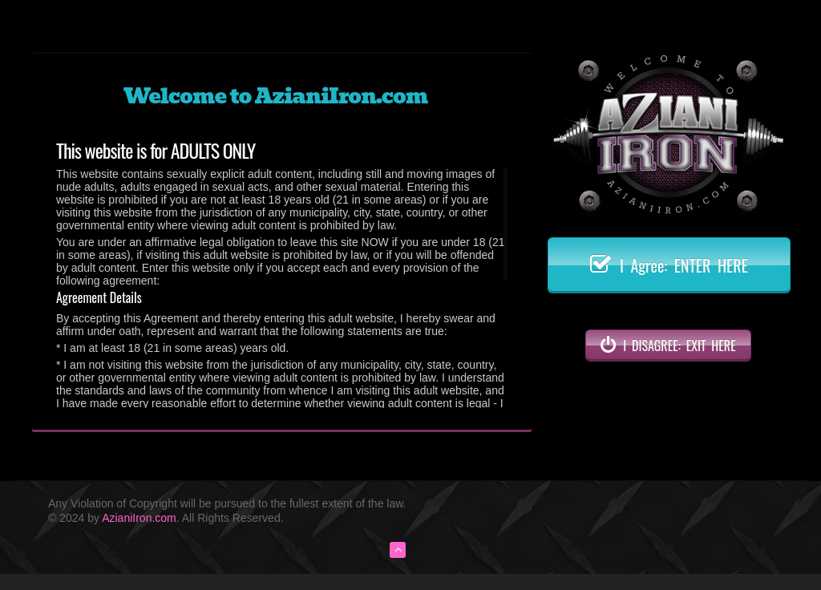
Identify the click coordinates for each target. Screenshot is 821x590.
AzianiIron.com (139, 517)
